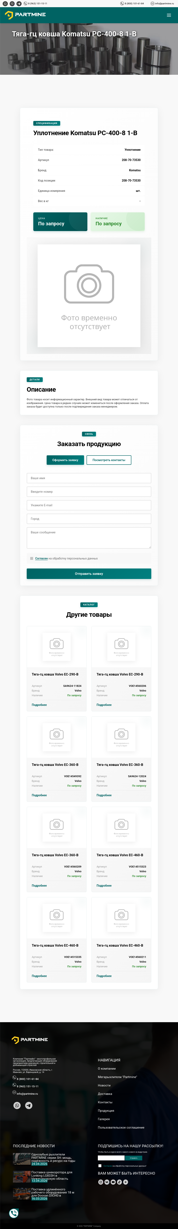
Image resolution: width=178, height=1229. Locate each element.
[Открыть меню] (169, 15)
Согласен (41, 558)
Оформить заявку (65, 460)
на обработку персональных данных (66, 558)
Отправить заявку (89, 574)
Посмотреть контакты (109, 460)
